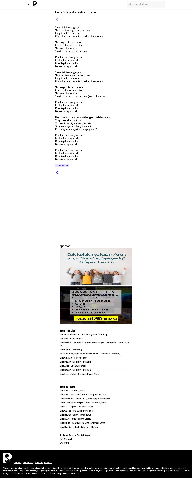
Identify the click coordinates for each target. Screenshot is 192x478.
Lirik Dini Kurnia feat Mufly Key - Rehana (79, 427)
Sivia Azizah (62, 166)
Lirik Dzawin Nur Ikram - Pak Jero (75, 362)
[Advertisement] (96, 211)
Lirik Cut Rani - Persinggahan (73, 358)
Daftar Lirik (28, 463)
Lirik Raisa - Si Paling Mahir (72, 391)
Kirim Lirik (39, 463)
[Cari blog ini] (149, 4)
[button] (57, 19)
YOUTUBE (64, 443)
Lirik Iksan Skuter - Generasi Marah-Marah (80, 374)
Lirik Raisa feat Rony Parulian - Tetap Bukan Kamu (83, 395)
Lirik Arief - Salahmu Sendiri (73, 366)
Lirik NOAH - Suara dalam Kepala (75, 419)
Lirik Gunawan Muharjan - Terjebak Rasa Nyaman (83, 403)
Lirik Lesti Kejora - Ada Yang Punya (76, 407)
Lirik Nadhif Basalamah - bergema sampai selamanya (85, 399)
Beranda (17, 463)
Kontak (48, 463)
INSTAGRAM (66, 439)
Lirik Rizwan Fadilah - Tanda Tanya (75, 415)
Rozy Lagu (19, 468)
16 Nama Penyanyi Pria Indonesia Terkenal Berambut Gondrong (90, 354)
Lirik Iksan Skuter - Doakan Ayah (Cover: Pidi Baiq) (84, 335)
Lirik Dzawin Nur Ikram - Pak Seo (75, 370)
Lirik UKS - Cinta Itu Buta (72, 339)
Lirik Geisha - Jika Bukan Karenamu (76, 411)
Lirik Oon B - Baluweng (71, 350)
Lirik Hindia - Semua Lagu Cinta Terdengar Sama (82, 423)
